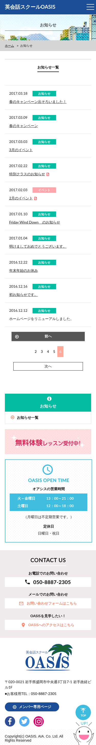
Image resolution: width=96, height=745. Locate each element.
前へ (48, 336)
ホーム (9, 45)
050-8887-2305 (44, 693)
